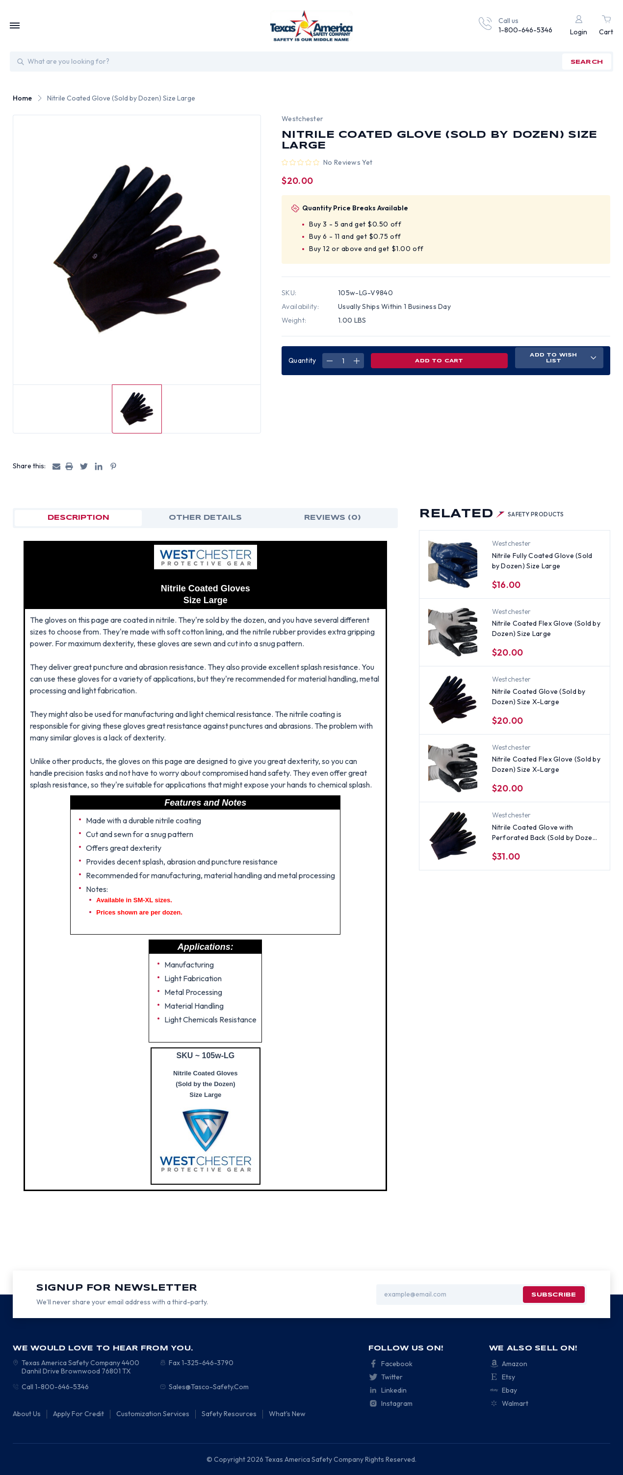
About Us (27, 1413)
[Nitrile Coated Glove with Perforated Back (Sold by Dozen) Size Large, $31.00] (452, 835)
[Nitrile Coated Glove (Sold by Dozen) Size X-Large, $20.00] (452, 699)
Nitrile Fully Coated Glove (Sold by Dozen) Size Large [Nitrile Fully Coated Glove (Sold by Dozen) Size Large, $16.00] (542, 560)
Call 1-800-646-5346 (55, 1386)
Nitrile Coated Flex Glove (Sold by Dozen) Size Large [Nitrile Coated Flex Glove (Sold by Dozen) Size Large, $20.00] (546, 628)
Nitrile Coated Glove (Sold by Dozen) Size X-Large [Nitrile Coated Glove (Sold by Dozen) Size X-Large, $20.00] (539, 696)
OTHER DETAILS (205, 517)
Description (78, 517)
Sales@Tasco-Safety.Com (209, 1386)
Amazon (514, 1363)
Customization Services (152, 1413)
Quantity (302, 360)
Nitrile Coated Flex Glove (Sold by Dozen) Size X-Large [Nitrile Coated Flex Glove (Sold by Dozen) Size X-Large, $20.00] (546, 764)
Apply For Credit (78, 1413)
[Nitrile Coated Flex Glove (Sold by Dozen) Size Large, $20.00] (452, 632)
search (587, 62)
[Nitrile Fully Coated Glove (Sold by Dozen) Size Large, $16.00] (452, 563)
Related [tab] (491, 514)
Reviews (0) (332, 517)
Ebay (509, 1390)
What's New (287, 1413)
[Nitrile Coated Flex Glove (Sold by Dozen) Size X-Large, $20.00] (452, 767)
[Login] (578, 25)
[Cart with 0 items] (606, 25)
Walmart (515, 1403)
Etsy (508, 1377)
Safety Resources (229, 1413)
